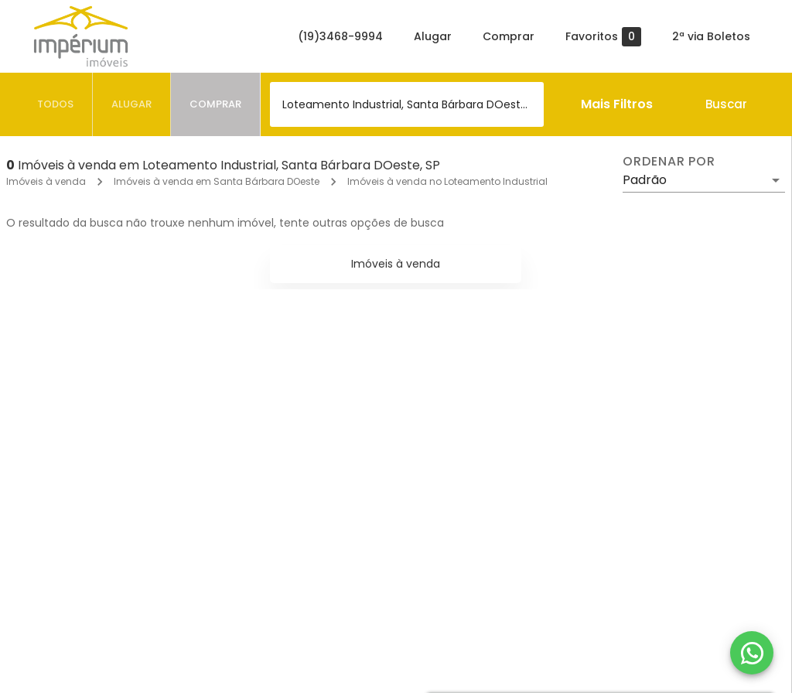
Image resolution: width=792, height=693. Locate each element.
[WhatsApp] (751, 652)
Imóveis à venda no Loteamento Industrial (447, 181)
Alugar (433, 36)
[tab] (56, 104)
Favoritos (603, 36)
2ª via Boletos (711, 36)
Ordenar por (669, 161)
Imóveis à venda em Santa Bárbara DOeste (216, 181)
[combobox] (407, 104)
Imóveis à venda (46, 181)
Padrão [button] (645, 180)
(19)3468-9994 (340, 36)
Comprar (508, 36)
